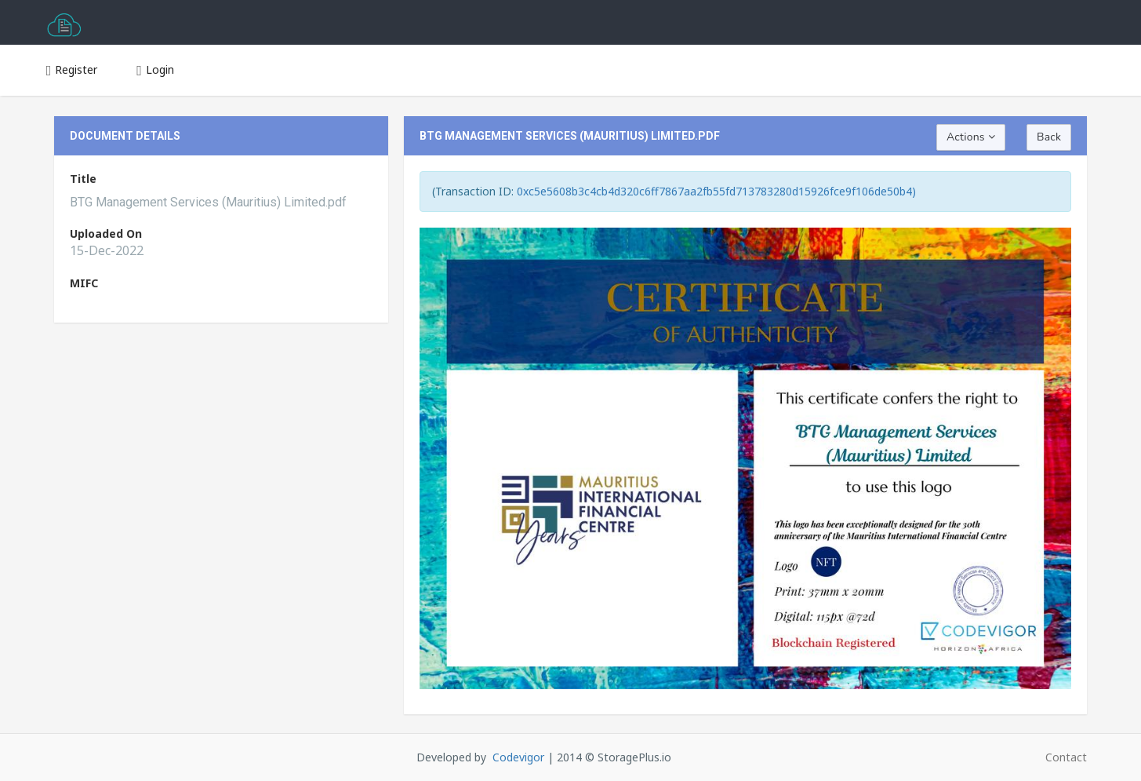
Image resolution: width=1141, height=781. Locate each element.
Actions (971, 137)
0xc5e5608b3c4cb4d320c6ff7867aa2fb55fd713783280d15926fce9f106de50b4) (716, 191)
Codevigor (518, 757)
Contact (1066, 757)
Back (1049, 137)
